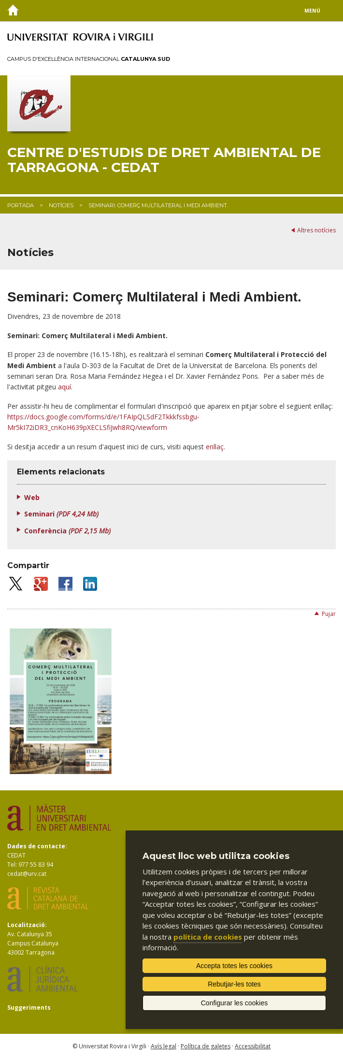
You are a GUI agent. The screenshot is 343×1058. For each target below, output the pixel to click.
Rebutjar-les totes (234, 984)
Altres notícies (316, 230)
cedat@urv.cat (26, 874)
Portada (20, 205)
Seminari (61, 513)
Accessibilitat (253, 1046)
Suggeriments (29, 1007)
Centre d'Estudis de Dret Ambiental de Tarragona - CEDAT (164, 160)
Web (32, 497)
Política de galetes (205, 1046)
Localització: (27, 925)
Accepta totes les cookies (234, 966)
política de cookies (207, 937)
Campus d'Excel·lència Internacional (88, 59)
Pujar (329, 614)
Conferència (67, 530)
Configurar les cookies (234, 1003)
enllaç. (215, 446)
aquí (64, 386)
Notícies (61, 205)
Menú (312, 10)
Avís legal (163, 1046)
